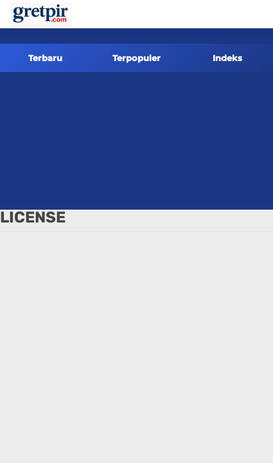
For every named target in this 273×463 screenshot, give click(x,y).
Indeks (227, 58)
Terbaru (45, 58)
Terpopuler (136, 58)
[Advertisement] (137, 141)
